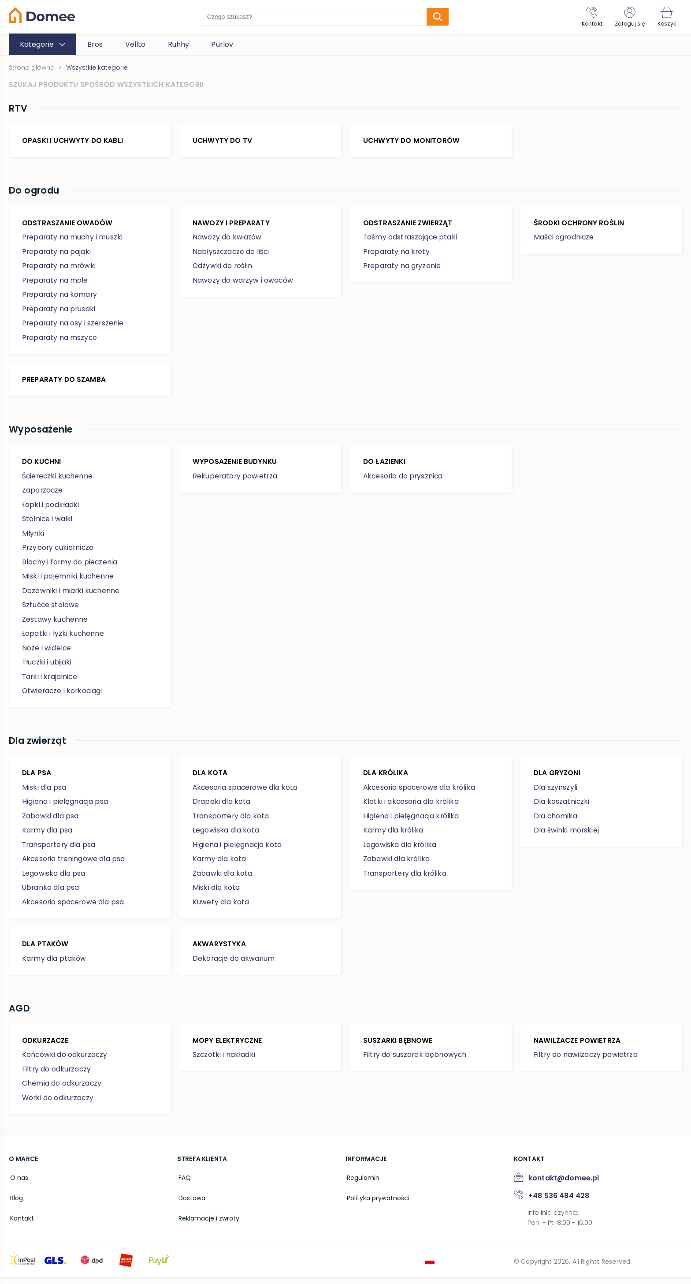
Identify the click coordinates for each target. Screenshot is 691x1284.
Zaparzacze (43, 494)
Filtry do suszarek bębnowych (415, 1061)
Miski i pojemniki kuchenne (68, 580)
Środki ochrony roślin (579, 225)
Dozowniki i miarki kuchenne (71, 595)
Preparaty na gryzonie (402, 268)
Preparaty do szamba (64, 382)
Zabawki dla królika (396, 864)
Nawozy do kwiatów (227, 240)
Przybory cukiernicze (59, 551)
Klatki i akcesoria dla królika (411, 807)
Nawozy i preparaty (231, 225)
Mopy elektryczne (228, 1046)
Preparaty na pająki (57, 254)
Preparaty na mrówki (59, 268)
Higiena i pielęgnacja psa (65, 807)
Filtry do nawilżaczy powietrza (586, 1061)
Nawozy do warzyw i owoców (243, 282)
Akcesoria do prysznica (404, 480)
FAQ (183, 1183)
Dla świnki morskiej (566, 835)
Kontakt (21, 1221)
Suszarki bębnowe (398, 1046)
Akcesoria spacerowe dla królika (420, 793)
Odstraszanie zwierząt (408, 225)
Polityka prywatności (377, 1202)
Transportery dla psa (59, 850)
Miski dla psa (44, 793)
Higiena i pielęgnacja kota (237, 850)
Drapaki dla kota (222, 807)
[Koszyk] (666, 17)
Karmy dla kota (219, 864)
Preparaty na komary (60, 297)
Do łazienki (385, 465)
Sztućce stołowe (51, 609)
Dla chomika (556, 821)
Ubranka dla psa (51, 893)
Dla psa (37, 778)
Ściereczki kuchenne (58, 480)
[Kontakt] (588, 17)
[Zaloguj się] (628, 17)
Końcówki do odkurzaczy (65, 1061)
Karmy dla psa (47, 835)
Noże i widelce (46, 652)
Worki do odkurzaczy (58, 1104)
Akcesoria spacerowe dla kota (246, 793)
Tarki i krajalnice (50, 681)
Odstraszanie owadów (68, 225)
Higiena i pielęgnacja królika (411, 821)
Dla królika (386, 778)
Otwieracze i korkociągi (63, 695)
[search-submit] (435, 17)
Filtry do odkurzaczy (57, 1076)
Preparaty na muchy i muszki (73, 240)
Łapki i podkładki (50, 509)
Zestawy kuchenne (55, 623)
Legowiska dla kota (226, 835)
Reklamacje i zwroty (207, 1221)
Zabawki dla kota (223, 878)
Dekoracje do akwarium (234, 964)
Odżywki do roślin (223, 268)
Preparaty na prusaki (59, 311)
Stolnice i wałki (47, 523)
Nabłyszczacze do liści (232, 254)
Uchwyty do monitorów (412, 141)
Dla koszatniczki (562, 807)
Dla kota (210, 778)
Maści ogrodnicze (564, 240)
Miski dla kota (216, 893)
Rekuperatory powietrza (236, 480)
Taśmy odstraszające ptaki (410, 240)
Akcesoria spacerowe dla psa (74, 907)
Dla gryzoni (557, 778)
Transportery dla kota (232, 821)
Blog (15, 1202)
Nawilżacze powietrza (578, 1046)
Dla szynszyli (555, 793)
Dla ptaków (46, 949)
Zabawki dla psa (50, 821)
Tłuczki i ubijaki (47, 666)
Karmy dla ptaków (54, 964)
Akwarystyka (220, 949)
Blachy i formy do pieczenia (70, 566)
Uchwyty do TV (223, 141)
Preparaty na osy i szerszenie (73, 326)
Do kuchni (42, 465)
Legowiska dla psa (53, 878)
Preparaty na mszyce (60, 340)
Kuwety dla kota (221, 907)
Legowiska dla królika (400, 850)
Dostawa (190, 1202)
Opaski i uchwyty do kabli (73, 141)
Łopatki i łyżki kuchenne (63, 637)
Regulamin (362, 1183)
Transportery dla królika (406, 878)
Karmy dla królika (393, 835)
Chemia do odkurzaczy (62, 1090)
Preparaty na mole (55, 282)
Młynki (33, 537)
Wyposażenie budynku (235, 465)
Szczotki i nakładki (224, 1061)
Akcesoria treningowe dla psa (74, 864)
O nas (18, 1183)
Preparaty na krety (397, 254)
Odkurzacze (46, 1046)
